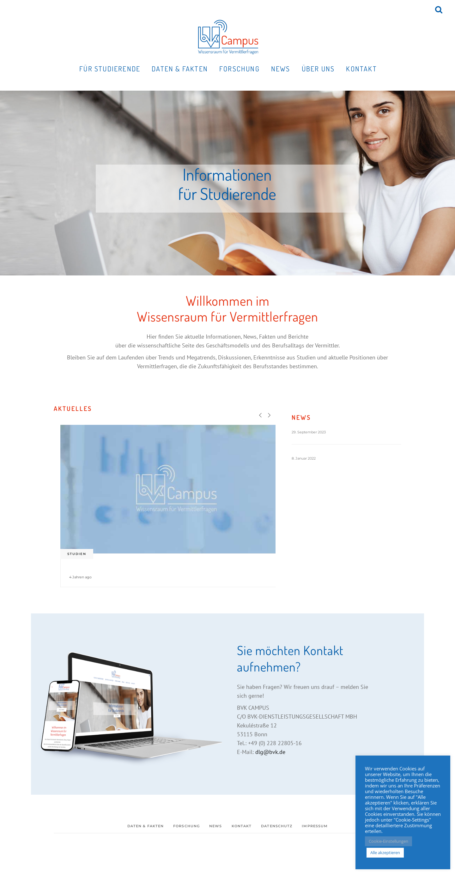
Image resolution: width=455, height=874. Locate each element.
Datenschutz (276, 826)
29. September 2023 (309, 432)
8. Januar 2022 (304, 458)
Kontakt (242, 826)
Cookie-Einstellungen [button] (388, 841)
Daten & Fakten (145, 826)
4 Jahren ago (80, 577)
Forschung (186, 826)
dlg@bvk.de (270, 752)
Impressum (315, 826)
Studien (76, 554)
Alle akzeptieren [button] (385, 852)
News (215, 826)
